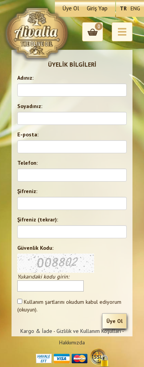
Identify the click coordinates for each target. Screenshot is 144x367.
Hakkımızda (72, 342)
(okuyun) (26, 309)
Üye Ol (71, 8)
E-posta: (27, 134)
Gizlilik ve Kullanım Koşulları (88, 331)
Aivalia (37, 33)
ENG (135, 8)
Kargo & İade (36, 331)
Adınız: (25, 77)
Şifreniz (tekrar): (37, 219)
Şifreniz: (27, 191)
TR (123, 8)
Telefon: (27, 162)
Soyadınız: (29, 106)
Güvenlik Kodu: (35, 247)
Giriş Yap (97, 8)
